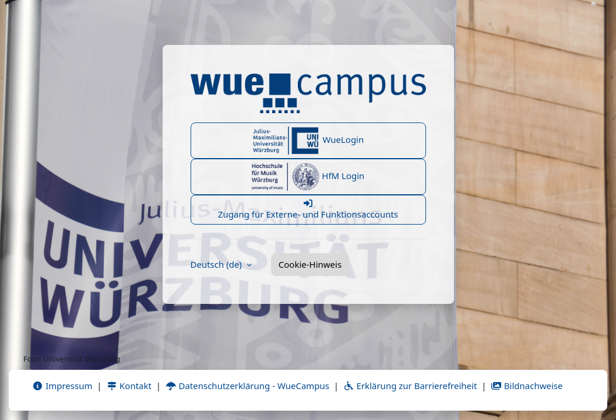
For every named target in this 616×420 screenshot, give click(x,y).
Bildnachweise (526, 385)
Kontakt (129, 385)
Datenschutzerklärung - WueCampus (247, 385)
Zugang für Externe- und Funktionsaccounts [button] (308, 209)
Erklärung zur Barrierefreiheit (410, 385)
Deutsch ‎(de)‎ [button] (217, 264)
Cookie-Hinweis (310, 264)
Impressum (62, 385)
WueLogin (308, 141)
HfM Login (308, 177)
